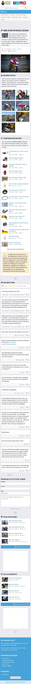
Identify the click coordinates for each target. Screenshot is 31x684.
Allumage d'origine (14, 236)
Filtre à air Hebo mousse (15, 171)
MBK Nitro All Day (14, 584)
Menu (4, 12)
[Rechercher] (25, 8)
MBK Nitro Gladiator (14, 540)
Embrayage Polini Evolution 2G (17, 190)
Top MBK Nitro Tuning (22, 547)
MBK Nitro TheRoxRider (15, 533)
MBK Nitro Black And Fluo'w (16, 527)
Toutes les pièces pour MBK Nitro (15, 249)
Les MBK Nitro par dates (21, 604)
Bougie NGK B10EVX (15, 242)
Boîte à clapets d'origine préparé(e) (18, 184)
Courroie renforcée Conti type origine (19, 196)
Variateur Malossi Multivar (16, 158)
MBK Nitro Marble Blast (15, 578)
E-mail (3, 486)
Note (2, 491)
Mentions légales (7, 666)
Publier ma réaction (15, 508)
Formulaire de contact (8, 662)
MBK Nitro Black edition (15, 520)
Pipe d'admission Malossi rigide (17, 177)
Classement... (5, 674)
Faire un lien (5, 664)
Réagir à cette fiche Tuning (14, 479)
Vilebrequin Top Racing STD (16, 216)
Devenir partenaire (15, 677)
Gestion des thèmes (7, 660)
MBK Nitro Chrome (14, 597)
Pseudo (3, 481)
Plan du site (5, 658)
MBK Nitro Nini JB (14, 590)
